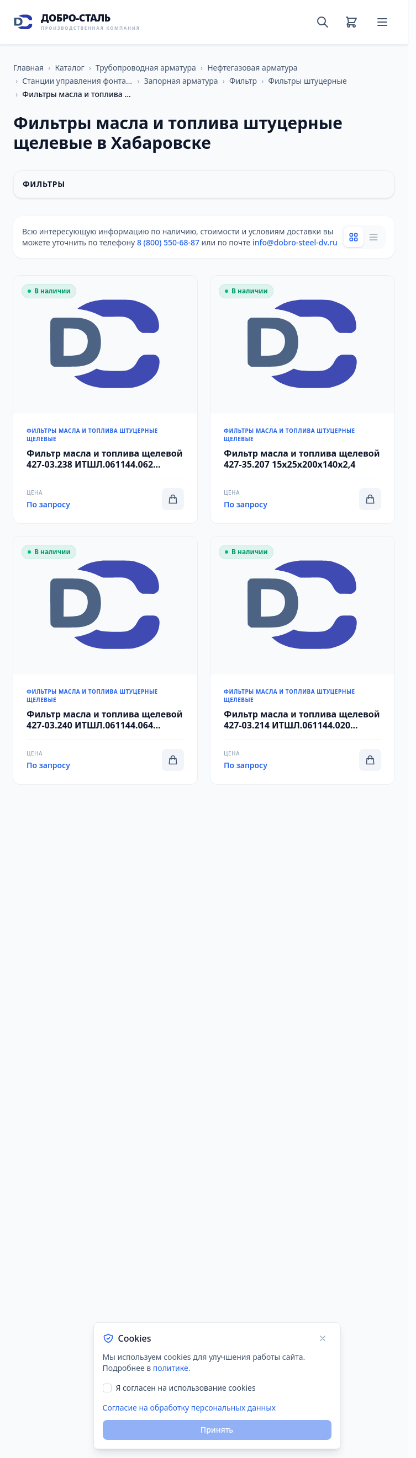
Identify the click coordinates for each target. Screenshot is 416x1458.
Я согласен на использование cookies (186, 1387)
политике (170, 1368)
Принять (217, 1429)
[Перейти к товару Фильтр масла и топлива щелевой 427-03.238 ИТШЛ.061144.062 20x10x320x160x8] (105, 399)
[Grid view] (354, 237)
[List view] (373, 237)
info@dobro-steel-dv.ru (295, 242)
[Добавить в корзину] (173, 499)
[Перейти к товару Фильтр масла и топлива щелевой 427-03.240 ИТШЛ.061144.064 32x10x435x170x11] (105, 660)
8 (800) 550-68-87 (168, 242)
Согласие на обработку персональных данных (189, 1407)
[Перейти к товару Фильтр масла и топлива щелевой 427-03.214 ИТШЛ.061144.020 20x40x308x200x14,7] (302, 660)
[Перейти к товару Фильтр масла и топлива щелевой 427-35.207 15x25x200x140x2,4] (302, 399)
